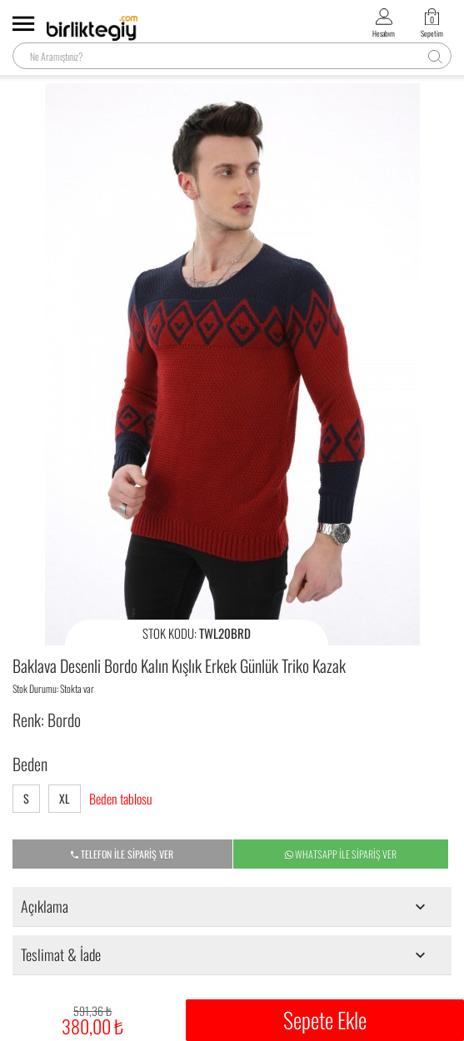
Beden (29, 763)
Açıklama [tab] (226, 906)
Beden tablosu (120, 799)
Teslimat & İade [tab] (226, 954)
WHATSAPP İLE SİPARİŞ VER (341, 854)
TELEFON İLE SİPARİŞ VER (122, 854)
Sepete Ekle (325, 1020)
